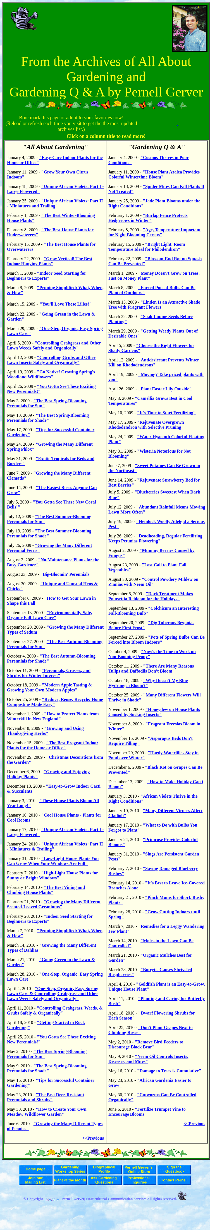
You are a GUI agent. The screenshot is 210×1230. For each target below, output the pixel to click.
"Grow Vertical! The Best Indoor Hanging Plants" (49, 261)
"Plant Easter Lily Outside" (165, 388)
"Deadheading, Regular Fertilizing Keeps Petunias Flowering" (155, 538)
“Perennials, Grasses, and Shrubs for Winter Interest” (48, 673)
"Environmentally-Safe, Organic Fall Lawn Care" (49, 615)
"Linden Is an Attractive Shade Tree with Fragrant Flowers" (154, 304)
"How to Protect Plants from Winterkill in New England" (53, 716)
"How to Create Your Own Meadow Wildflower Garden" (47, 1112)
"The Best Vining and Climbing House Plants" (46, 890)
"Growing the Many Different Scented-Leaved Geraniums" (54, 904)
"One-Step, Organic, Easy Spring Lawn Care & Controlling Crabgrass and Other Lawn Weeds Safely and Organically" (52, 993)
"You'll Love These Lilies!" (66, 304)
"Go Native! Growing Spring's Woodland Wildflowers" (51, 374)
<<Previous (93, 1138)
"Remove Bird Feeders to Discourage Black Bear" (145, 1044)
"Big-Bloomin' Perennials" (66, 574)
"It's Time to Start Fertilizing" (166, 412)
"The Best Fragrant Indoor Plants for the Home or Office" (52, 745)
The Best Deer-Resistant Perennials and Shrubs (45, 1097)
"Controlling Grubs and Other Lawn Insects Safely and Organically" (51, 360)
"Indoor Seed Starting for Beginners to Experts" (46, 276)
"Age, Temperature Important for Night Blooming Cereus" (154, 232)
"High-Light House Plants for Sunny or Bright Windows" (52, 875)
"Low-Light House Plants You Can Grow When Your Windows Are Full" (53, 861)
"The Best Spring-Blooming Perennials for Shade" (48, 418)
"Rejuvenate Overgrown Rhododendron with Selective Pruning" (146, 425)
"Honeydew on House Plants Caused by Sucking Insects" (154, 712)
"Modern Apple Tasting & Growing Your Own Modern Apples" (49, 687)
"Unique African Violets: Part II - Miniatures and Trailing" (55, 203)
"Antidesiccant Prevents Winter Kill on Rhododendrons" (153, 362)
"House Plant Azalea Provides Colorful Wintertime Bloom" (154, 174)
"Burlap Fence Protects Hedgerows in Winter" (148, 218)
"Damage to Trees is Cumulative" (169, 1070)
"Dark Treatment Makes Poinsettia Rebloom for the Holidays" (150, 596)
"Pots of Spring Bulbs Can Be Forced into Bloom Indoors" (156, 639)
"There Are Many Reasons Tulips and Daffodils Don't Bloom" (151, 668)
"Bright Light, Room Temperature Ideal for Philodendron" (146, 247)
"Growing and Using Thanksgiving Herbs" (45, 731)
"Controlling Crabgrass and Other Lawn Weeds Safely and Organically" (54, 345)
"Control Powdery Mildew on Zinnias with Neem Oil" (153, 582)
